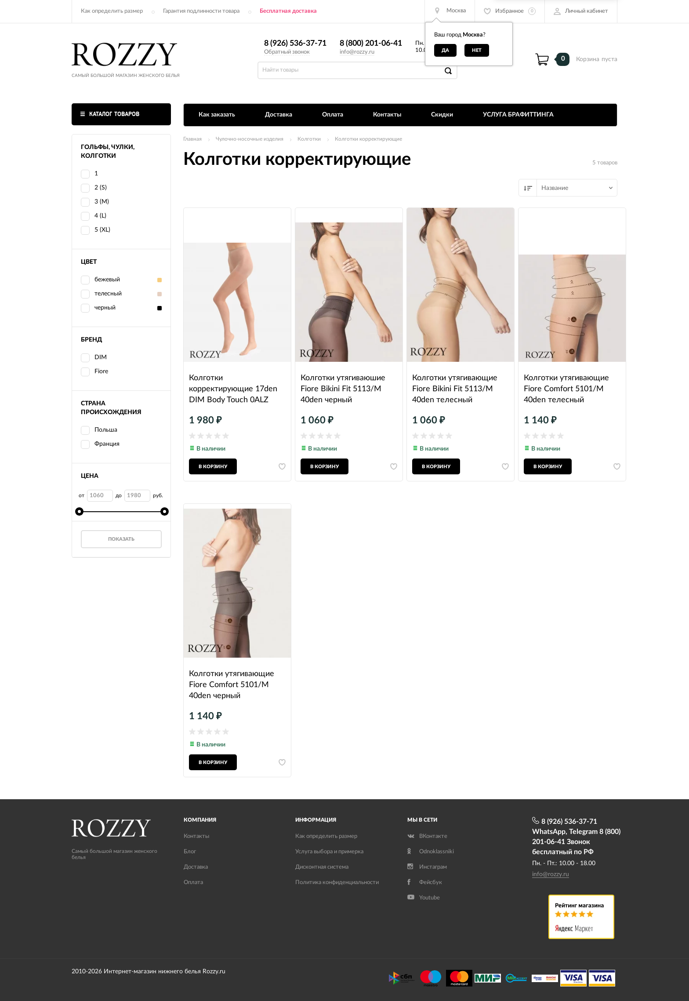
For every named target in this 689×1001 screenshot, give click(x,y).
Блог (190, 852)
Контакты (387, 115)
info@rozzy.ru (357, 52)
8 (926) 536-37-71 (295, 43)
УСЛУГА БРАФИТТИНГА (518, 115)
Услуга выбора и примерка (329, 852)
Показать (121, 539)
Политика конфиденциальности (337, 882)
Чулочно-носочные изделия (249, 139)
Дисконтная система (321, 867)
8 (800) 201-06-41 (371, 43)
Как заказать (217, 115)
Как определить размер (112, 11)
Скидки (442, 115)
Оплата (332, 115)
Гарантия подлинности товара (201, 11)
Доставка (278, 115)
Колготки (309, 139)
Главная (192, 139)
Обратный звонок (287, 52)
